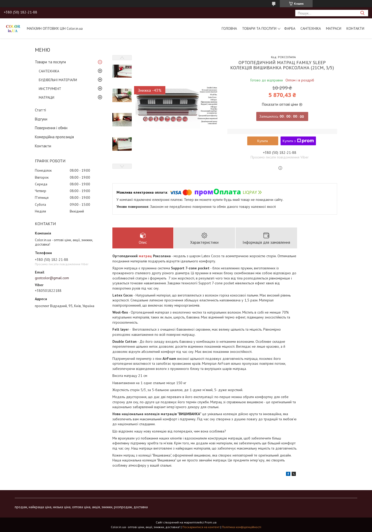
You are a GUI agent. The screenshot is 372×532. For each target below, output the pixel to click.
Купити (262, 141)
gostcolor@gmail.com (52, 278)
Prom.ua (210, 522)
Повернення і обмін (51, 127)
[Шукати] (362, 13)
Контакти (355, 28)
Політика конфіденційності (241, 527)
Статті (40, 110)
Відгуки (41, 119)
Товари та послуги (259, 28)
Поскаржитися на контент (201, 527)
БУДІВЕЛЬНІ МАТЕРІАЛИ (58, 80)
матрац (145, 256)
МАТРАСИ (333, 28)
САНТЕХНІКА (310, 28)
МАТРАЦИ (46, 97)
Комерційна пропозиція (54, 136)
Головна (229, 28)
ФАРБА (289, 28)
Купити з (298, 141)
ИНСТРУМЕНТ (50, 88)
